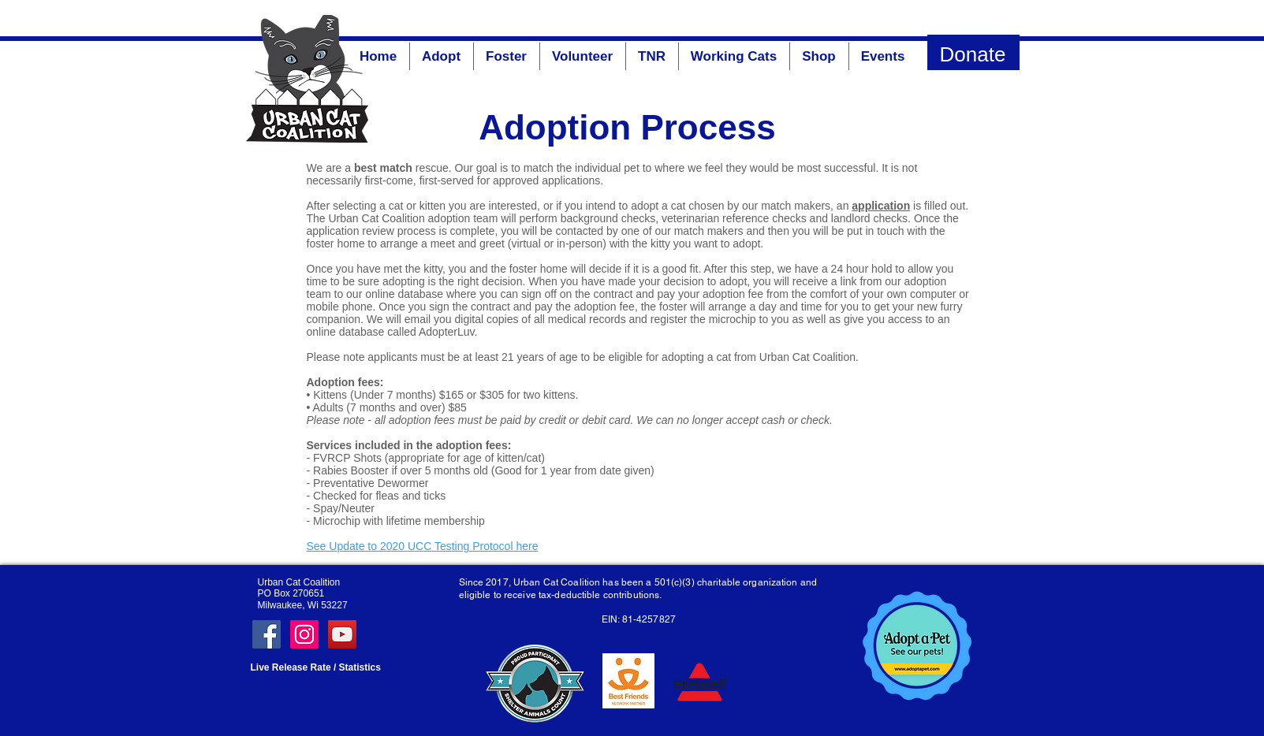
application (881, 205)
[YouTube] (342, 634)
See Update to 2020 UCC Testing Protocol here (423, 546)
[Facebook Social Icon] (266, 634)
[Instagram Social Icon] (304, 634)
